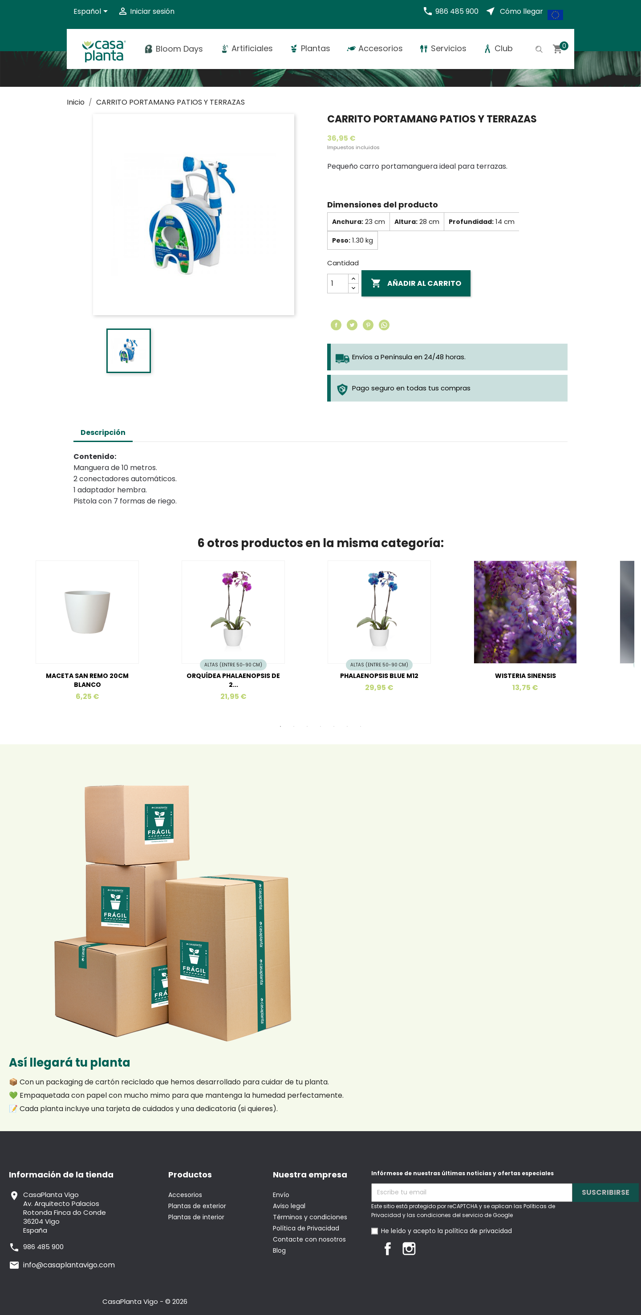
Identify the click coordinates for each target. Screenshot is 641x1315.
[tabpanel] (248, 637)
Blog (279, 1250)
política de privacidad (478, 1230)
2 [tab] (293, 726)
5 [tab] (333, 726)
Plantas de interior (196, 1217)
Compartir (336, 325)
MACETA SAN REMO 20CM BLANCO (87, 680)
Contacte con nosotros (309, 1239)
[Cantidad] (338, 283)
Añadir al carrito (416, 283)
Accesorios (185, 1194)
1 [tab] (280, 726)
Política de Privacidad (306, 1228)
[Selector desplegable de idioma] (92, 12)
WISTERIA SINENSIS (525, 675)
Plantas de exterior (197, 1205)
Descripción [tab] (103, 432)
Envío (281, 1194)
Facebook (388, 1249)
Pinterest (368, 325)
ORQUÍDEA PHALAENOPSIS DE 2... (233, 680)
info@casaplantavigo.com (69, 1265)
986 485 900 (457, 11)
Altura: (406, 221)
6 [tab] (347, 726)
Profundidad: (471, 221)
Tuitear (352, 325)
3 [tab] (307, 726)
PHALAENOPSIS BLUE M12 (379, 675)
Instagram (409, 1249)
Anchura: (347, 221)
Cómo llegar (521, 11)
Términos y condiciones (310, 1217)
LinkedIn (430, 1249)
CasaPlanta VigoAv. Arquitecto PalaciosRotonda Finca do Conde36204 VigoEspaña (64, 1212)
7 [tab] (360, 726)
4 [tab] (320, 726)
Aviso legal (289, 1205)
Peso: (341, 240)
